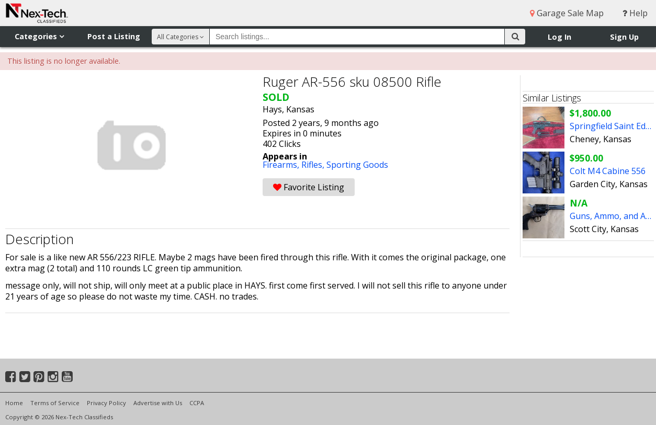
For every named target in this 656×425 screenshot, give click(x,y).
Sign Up (624, 37)
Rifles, (313, 164)
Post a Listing (113, 36)
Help (635, 13)
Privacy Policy (106, 403)
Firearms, (282, 164)
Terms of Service (55, 403)
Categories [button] (39, 36)
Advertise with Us (157, 403)
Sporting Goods (357, 164)
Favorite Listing (308, 187)
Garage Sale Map (567, 13)
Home (14, 403)
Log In (559, 37)
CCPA (196, 403)
